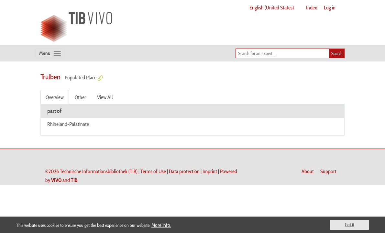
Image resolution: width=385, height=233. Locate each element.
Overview (55, 97)
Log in (330, 7)
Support (328, 171)
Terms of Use (153, 171)
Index (311, 7)
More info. (161, 225)
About (308, 171)
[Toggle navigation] (50, 53)
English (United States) (271, 7)
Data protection (184, 171)
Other (80, 97)
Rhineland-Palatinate (68, 124)
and (64, 180)
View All (105, 97)
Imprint (210, 171)
